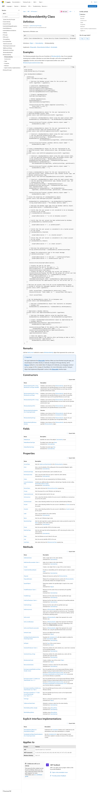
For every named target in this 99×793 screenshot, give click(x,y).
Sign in (95, 2)
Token (25, 536)
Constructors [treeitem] (7, 59)
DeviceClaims (27, 488)
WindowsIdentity (56, 56)
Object (31, 43)
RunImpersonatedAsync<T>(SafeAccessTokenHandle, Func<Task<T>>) (32, 694)
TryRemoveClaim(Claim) (29, 703)
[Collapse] (19, 10)
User (25, 539)
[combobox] (10, 13)
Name (55, 442)
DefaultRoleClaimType (29, 447)
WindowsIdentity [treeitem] (8, 57)
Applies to (82, 30)
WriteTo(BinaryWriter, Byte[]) (41, 483)
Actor (25, 467)
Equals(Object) (27, 583)
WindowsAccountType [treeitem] (8, 50)
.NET (28, 11)
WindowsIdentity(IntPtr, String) (31, 399)
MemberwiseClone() (28, 660)
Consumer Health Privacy (44, 792)
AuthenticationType (28, 471)
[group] (49, 38)
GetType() (26, 643)
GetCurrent (30, 352)
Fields (81, 22)
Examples (82, 16)
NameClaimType (27, 521)
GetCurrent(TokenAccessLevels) (31, 628)
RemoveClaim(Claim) (28, 664)
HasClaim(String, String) (29, 654)
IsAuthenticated (27, 501)
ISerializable (54, 47)
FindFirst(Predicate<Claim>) (30, 600)
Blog (21, 792)
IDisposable (33, 47)
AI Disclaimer (5, 792)
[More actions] (74, 11)
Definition (82, 14)
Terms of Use (56, 792)
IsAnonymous (27, 497)
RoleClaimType (27, 530)
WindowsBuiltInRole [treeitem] (7, 52)
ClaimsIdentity (39, 43)
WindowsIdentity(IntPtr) (29, 406)
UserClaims (26, 542)
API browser (34, 11)
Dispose (26, 365)
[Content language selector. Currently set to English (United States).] (9, 788)
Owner (25, 527)
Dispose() (26, 576)
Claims (25, 479)
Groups (25, 491)
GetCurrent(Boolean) (29, 621)
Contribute (27, 792)
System (68, 509)
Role (54, 447)
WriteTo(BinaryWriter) (29, 712)
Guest (68, 504)
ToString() (26, 698)
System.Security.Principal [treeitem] (9, 19)
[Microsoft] (3, 2)
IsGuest (25, 504)
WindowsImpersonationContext (31, 62)
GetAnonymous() (28, 609)
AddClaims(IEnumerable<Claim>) (32, 562)
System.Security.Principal (35, 25)
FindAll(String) (27, 596)
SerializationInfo (59, 415)
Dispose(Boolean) (28, 579)
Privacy (34, 792)
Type (48, 643)
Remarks (82, 18)
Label (25, 513)
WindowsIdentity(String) (29, 417)
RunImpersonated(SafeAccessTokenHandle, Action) (55, 674)
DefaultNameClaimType (29, 442)
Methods (82, 26)
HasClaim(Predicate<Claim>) (30, 648)
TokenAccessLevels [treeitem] (7, 43)
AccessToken (27, 464)
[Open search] (91, 2)
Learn (24, 11)
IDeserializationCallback (43, 47)
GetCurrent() (27, 617)
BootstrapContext (28, 474)
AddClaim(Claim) (28, 558)
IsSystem (26, 509)
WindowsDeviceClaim (52, 488)
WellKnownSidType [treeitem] (7, 48)
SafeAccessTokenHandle (45, 464)
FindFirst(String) (27, 605)
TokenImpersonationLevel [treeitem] (9, 46)
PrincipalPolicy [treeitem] (6, 39)
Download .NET (92, 6)
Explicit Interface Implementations (88, 28)
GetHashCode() (27, 632)
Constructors (83, 20)
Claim (44, 571)
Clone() (25, 567)
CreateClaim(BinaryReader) (30, 570)
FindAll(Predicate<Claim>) (30, 589)
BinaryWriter (54, 708)
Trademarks (64, 792)
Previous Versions (14, 792)
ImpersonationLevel (28, 494)
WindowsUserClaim (52, 542)
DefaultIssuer (27, 439)
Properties (82, 24)
